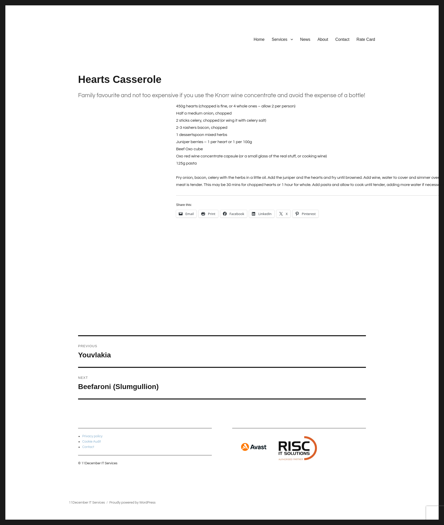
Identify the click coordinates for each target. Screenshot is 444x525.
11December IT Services (87, 502)
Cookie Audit (91, 441)
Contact (342, 39)
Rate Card (365, 39)
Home (259, 39)
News (305, 39)
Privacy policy (92, 436)
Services (279, 39)
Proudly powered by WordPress (132, 502)
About (322, 39)
